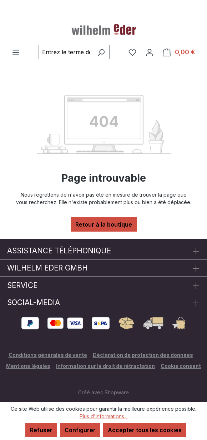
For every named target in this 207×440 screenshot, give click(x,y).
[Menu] (15, 52)
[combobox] (66, 52)
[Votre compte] (149, 52)
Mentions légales (28, 366)
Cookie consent (181, 366)
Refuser (41, 430)
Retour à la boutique (103, 224)
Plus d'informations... (103, 416)
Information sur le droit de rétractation (105, 366)
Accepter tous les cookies (145, 430)
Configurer (80, 430)
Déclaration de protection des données (143, 355)
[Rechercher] (101, 52)
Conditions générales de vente (48, 355)
